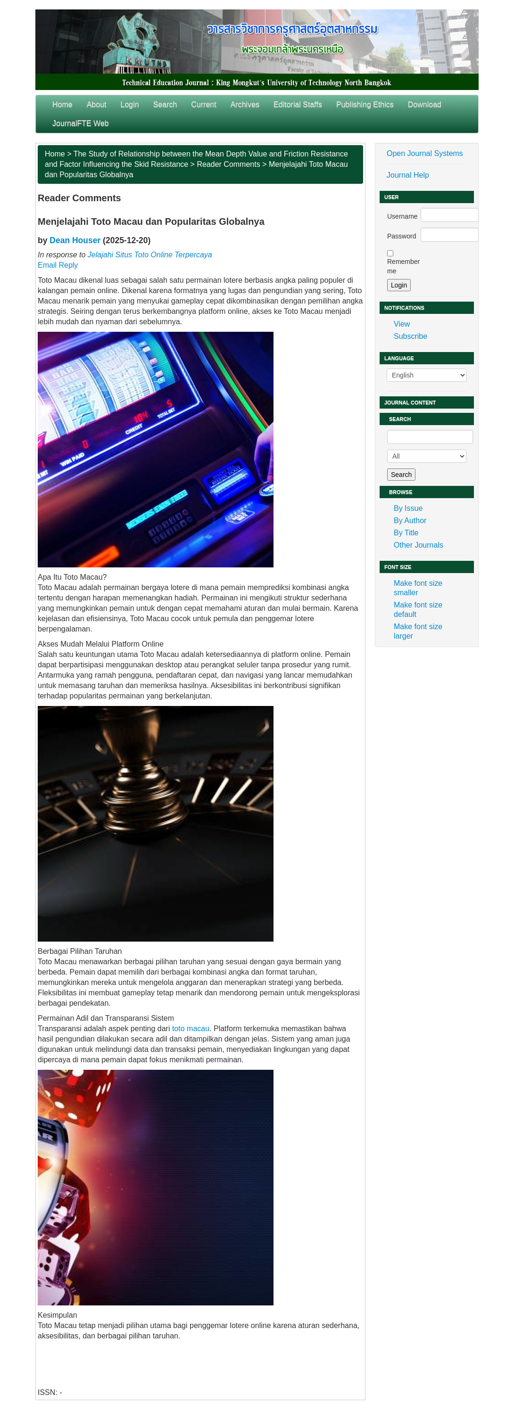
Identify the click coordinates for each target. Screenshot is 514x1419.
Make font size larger (418, 631)
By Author (410, 521)
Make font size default (418, 609)
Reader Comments (228, 164)
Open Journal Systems (425, 153)
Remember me (403, 266)
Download (424, 104)
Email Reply (58, 265)
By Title (406, 533)
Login (130, 104)
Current (203, 104)
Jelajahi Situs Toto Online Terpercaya (150, 255)
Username (402, 216)
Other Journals (418, 545)
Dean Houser (75, 240)
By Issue (408, 508)
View (402, 324)
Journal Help (408, 175)
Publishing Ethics (365, 104)
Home (62, 104)
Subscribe (410, 336)
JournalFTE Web (80, 123)
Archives (245, 104)
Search (165, 104)
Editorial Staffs (298, 104)
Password (401, 236)
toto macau (190, 1029)
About (97, 104)
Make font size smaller (418, 588)
